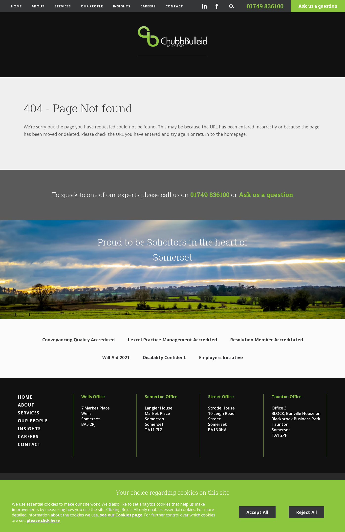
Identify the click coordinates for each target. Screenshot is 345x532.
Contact (174, 6)
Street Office (221, 396)
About (38, 6)
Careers (148, 6)
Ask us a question (318, 6)
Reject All (306, 512)
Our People (92, 6)
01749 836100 (210, 194)
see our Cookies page (121, 515)
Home (16, 6)
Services (63, 6)
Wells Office (93, 396)
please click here (43, 520)
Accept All (257, 512)
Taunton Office (287, 396)
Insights (121, 6)
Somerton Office (161, 396)
